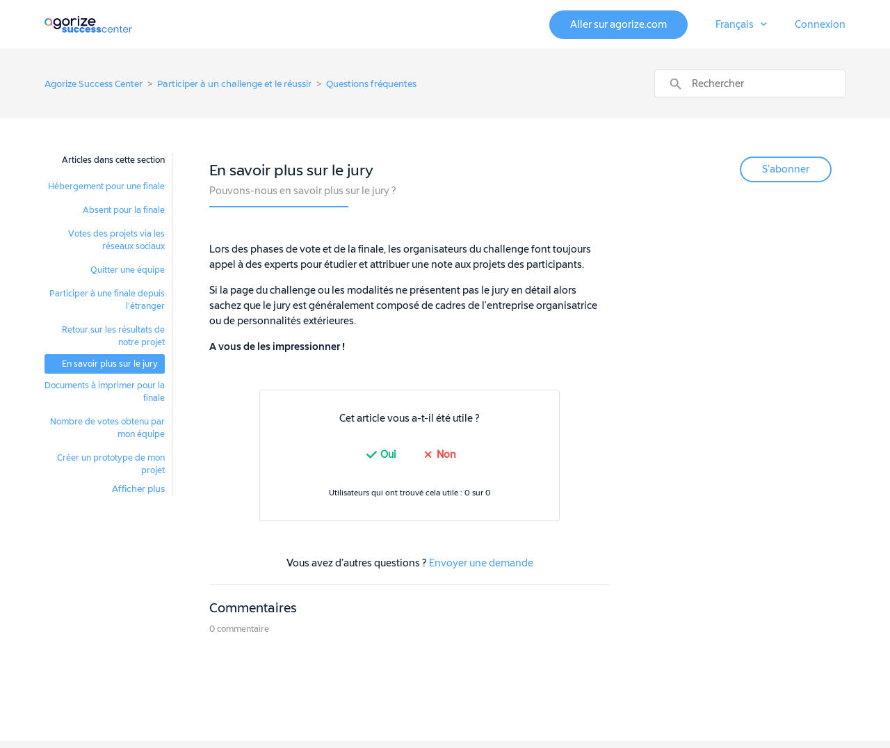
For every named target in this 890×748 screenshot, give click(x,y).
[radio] (380, 454)
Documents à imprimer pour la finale (104, 392)
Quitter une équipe (127, 270)
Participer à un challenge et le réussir (234, 84)
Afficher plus (138, 489)
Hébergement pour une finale (106, 186)
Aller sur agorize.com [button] (618, 24)
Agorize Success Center (93, 84)
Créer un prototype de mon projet (111, 464)
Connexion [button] (820, 24)
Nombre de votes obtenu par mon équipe (107, 428)
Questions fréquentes (371, 84)
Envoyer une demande (481, 563)
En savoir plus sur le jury (110, 363)
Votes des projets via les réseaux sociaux (116, 240)
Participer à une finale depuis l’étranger (107, 300)
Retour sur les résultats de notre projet (113, 336)
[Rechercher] (750, 83)
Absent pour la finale (124, 210)
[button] (741, 25)
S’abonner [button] (785, 169)
